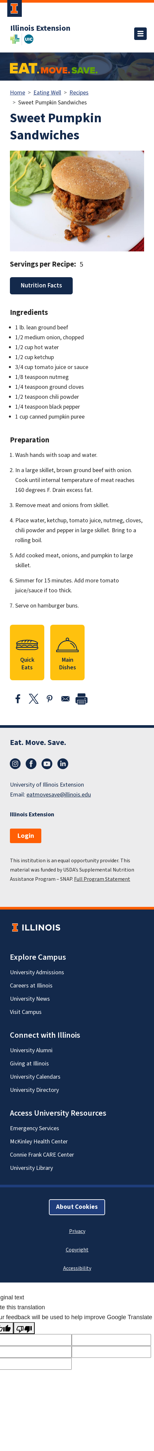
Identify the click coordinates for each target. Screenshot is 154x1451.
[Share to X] (33, 698)
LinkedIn (63, 764)
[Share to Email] (65, 698)
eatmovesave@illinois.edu (58, 795)
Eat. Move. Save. (38, 742)
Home (17, 93)
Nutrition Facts (41, 285)
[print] (81, 698)
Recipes (79, 93)
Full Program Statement (102, 879)
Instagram (15, 764)
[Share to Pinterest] (49, 698)
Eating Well (47, 93)
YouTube (47, 764)
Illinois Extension (40, 28)
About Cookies (77, 1207)
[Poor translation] (24, 1328)
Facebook (31, 764)
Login (25, 835)
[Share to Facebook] (17, 698)
